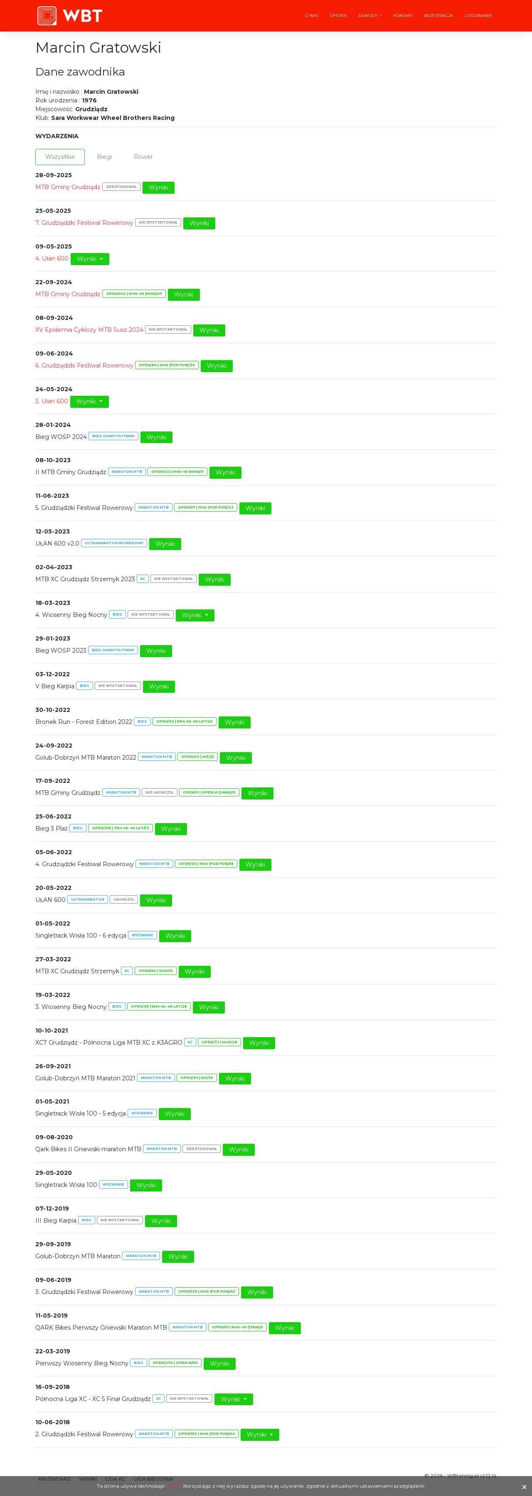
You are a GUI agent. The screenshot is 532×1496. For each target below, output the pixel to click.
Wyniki (158, 187)
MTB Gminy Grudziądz (68, 187)
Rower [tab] (143, 157)
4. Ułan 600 (52, 258)
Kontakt (403, 15)
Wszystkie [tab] (60, 157)
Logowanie (478, 15)
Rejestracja (438, 15)
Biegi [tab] (104, 157)
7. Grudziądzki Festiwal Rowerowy (84, 223)
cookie (173, 1486)
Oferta (338, 15)
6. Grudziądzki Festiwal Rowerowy (84, 365)
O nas (311, 15)
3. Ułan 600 (51, 401)
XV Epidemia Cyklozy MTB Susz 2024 (89, 330)
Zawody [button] (368, 15)
